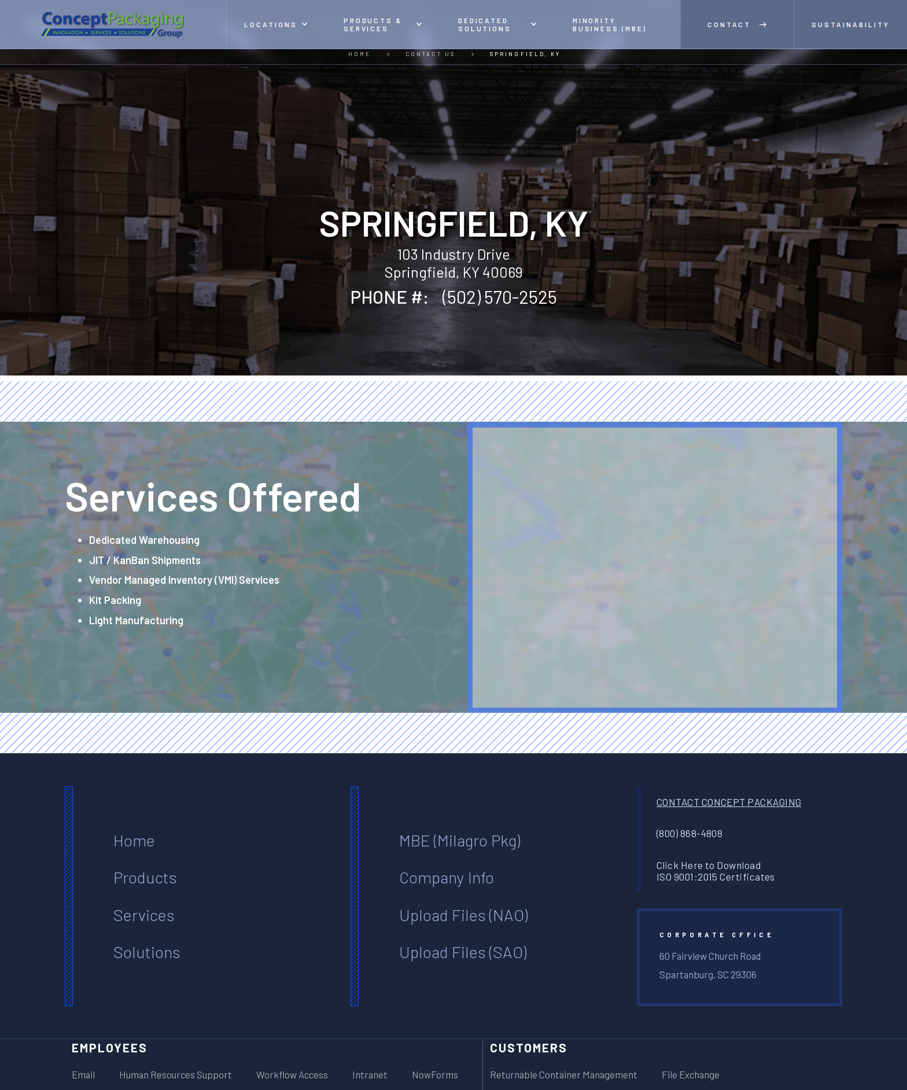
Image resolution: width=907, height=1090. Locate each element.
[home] (113, 24)
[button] (276, 24)
